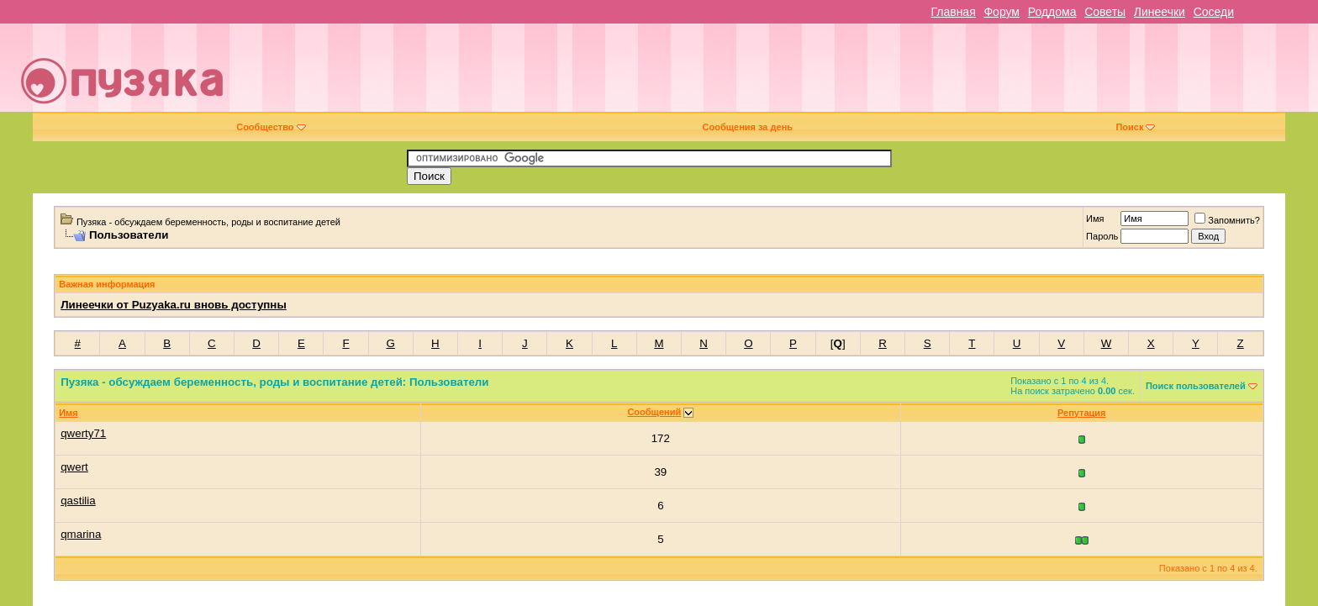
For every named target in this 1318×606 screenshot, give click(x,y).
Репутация (1081, 413)
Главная (953, 11)
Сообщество (270, 127)
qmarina (81, 534)
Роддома (1052, 11)
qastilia (78, 500)
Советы (1105, 11)
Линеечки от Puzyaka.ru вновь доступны (174, 304)
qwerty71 (83, 433)
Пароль (1102, 236)
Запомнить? (1227, 220)
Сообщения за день (748, 127)
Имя (1095, 218)
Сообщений (654, 412)
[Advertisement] (776, 74)
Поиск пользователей (1196, 386)
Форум (1001, 11)
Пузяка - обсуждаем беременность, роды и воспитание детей (208, 222)
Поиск (1135, 127)
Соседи (1214, 11)
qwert (74, 467)
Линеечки (1159, 11)
